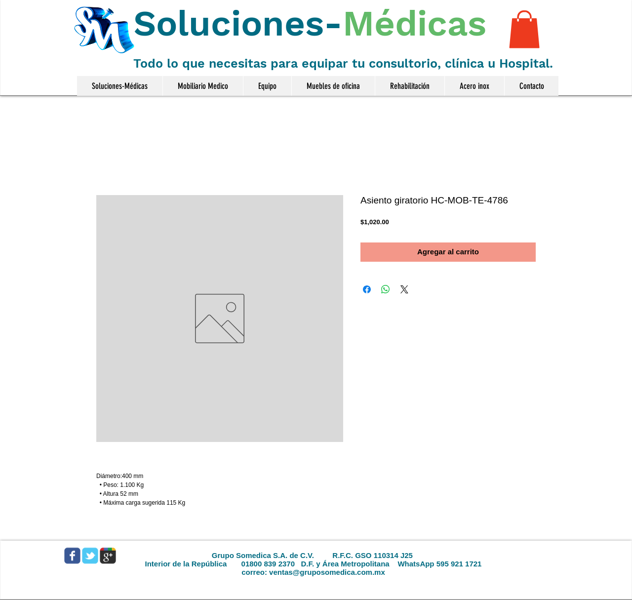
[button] (524, 29)
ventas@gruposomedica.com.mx (327, 572)
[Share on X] (404, 289)
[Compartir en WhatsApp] (386, 289)
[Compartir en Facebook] (367, 289)
